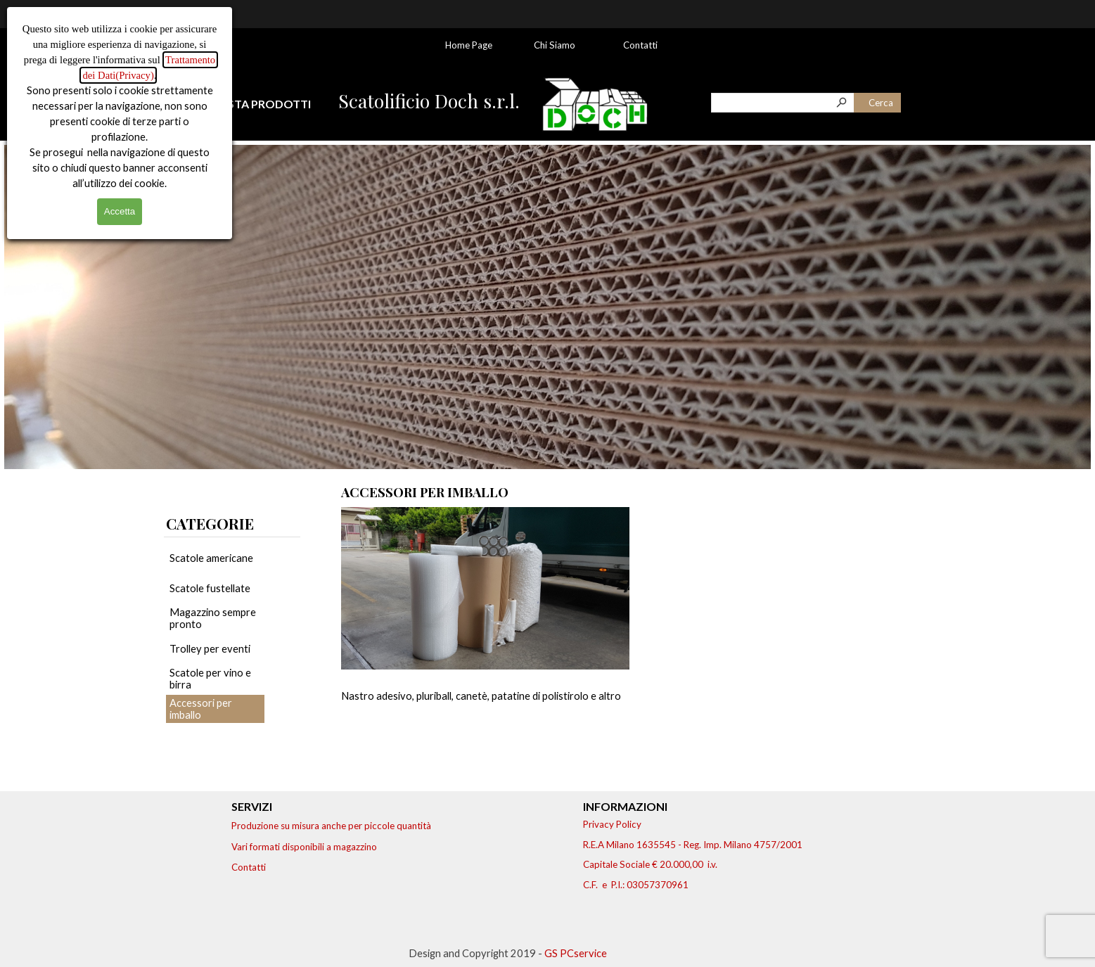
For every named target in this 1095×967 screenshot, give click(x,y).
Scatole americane (211, 558)
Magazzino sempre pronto (212, 618)
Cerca (881, 102)
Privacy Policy (612, 824)
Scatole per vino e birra (210, 679)
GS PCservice (575, 953)
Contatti (640, 45)
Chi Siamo (554, 45)
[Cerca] (782, 103)
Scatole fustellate (209, 588)
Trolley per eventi (209, 649)
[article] (485, 632)
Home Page (468, 45)
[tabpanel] (271, 104)
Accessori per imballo (200, 709)
